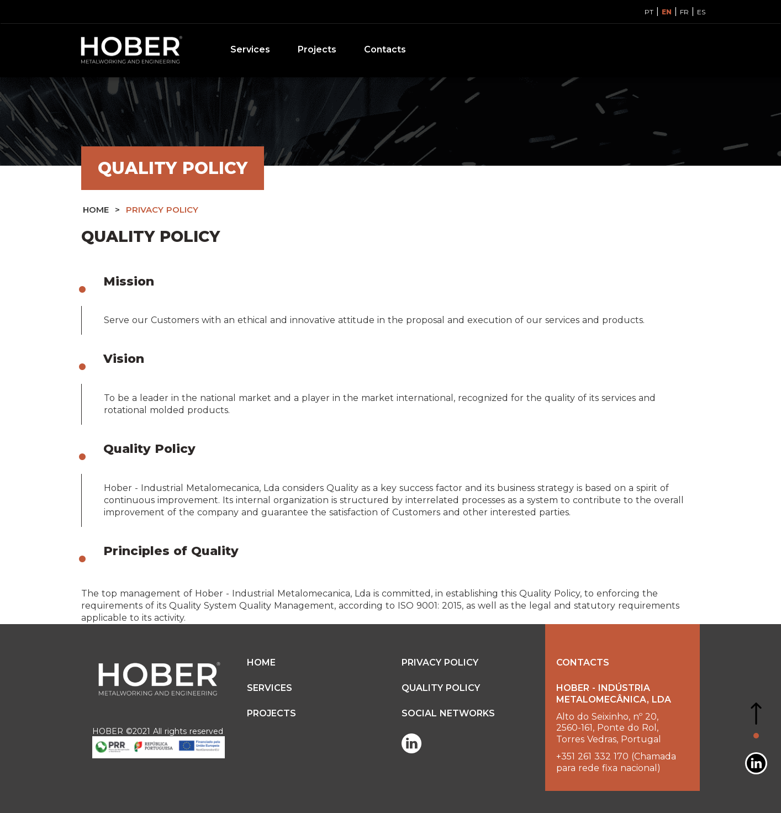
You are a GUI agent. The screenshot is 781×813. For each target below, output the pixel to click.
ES (701, 12)
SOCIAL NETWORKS (448, 713)
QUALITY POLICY (441, 688)
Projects (317, 49)
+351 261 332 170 (592, 756)
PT (649, 12)
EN (667, 12)
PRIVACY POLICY (162, 209)
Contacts (385, 49)
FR (684, 12)
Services (250, 49)
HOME (96, 209)
